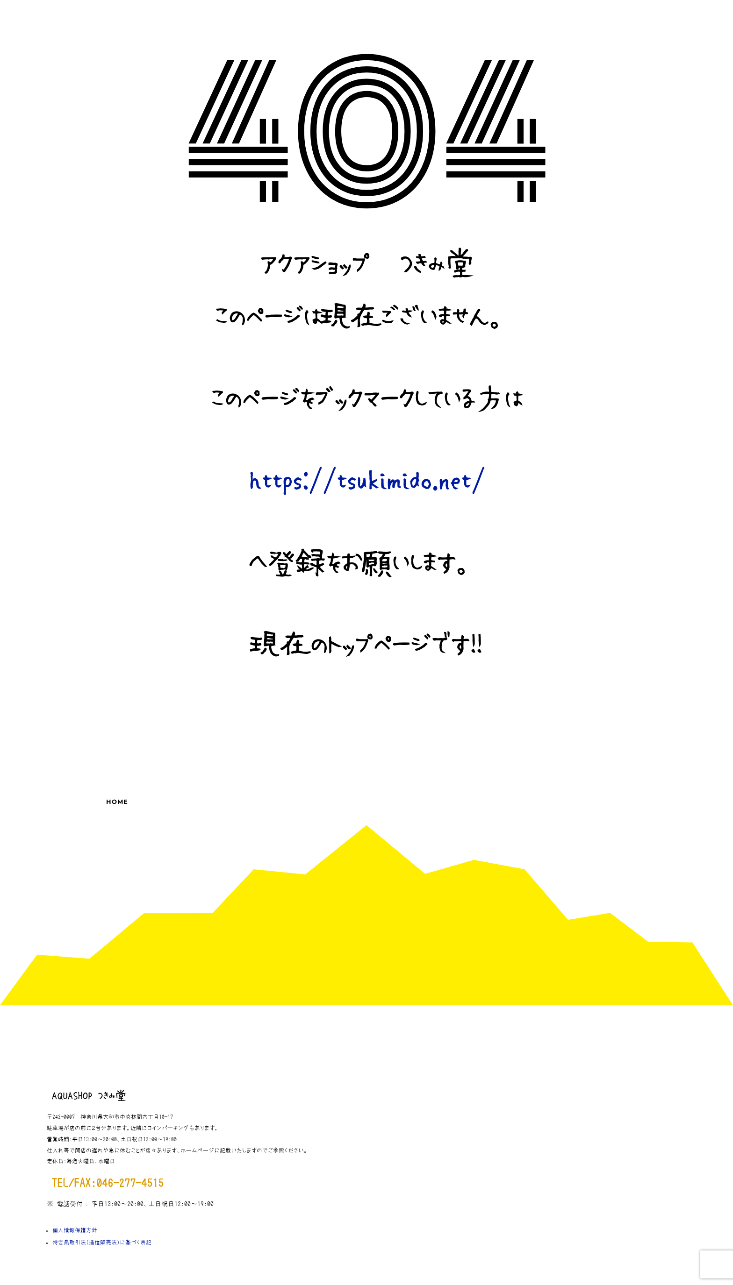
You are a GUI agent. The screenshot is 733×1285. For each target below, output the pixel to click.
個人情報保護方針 (74, 1230)
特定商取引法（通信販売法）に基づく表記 (101, 1242)
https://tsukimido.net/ (367, 481)
